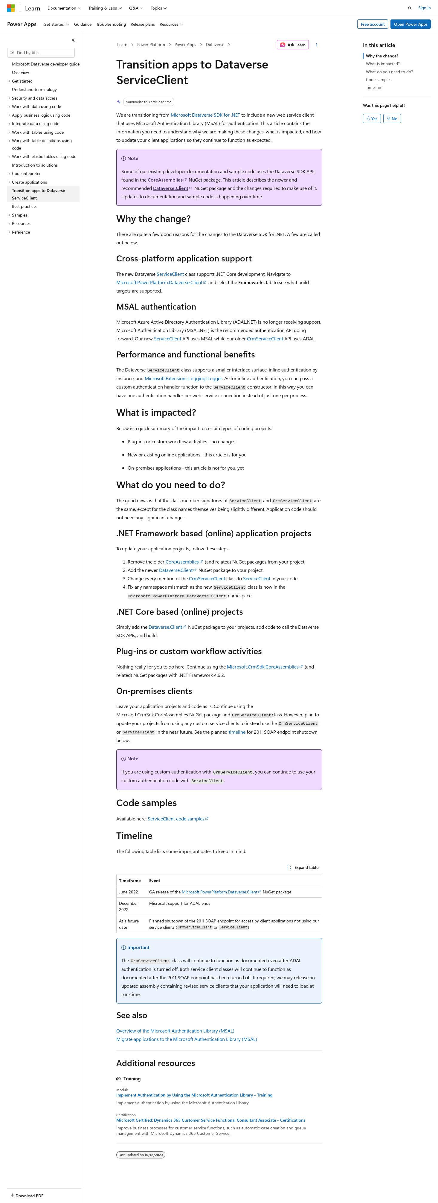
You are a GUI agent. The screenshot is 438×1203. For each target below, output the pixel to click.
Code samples (378, 79)
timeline (237, 732)
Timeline (373, 87)
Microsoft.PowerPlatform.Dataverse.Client (159, 282)
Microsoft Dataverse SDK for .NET (205, 115)
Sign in (424, 7)
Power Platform (151, 44)
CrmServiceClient (265, 338)
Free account (373, 24)
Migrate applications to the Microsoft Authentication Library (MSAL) (186, 1039)
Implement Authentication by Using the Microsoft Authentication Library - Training (194, 1095)
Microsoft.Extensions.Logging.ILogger (183, 378)
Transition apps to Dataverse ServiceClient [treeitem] (38, 194)
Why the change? (382, 56)
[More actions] (316, 45)
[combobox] (41, 52)
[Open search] (410, 8)
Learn (122, 44)
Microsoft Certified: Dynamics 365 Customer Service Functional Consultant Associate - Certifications (210, 1120)
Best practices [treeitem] (24, 206)
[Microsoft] (11, 8)
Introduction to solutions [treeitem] (35, 165)
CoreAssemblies (165, 179)
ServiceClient (170, 274)
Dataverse (215, 44)
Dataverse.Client (170, 188)
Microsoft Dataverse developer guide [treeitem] (46, 64)
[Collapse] (73, 40)
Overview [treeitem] (20, 72)
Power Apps (185, 44)
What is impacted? (383, 63)
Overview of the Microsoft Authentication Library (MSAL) (175, 1030)
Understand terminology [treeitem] (34, 89)
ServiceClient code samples (176, 818)
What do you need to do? (389, 71)
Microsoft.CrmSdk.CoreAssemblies (263, 666)
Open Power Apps (411, 24)
